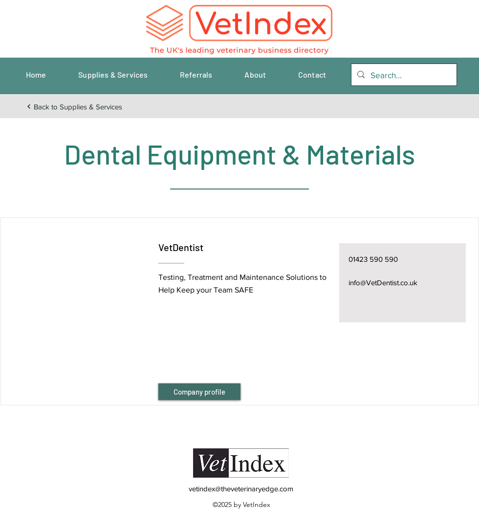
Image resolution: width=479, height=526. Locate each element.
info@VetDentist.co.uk (382, 282)
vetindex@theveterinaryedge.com (241, 488)
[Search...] (403, 75)
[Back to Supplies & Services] (74, 106)
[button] (79, 299)
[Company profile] (199, 391)
